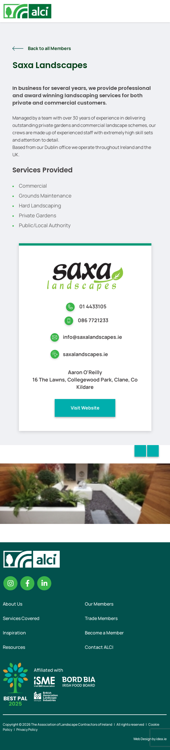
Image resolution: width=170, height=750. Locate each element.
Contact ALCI (99, 647)
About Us (12, 604)
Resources (14, 647)
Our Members (99, 604)
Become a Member (104, 633)
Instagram (10, 583)
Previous (140, 451)
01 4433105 (93, 306)
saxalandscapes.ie (85, 354)
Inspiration (14, 633)
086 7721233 (93, 320)
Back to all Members (49, 48)
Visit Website (85, 408)
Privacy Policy (26, 729)
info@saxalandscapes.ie (92, 336)
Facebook (27, 583)
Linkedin (44, 583)
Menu (161, 11)
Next (153, 451)
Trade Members (101, 618)
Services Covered (21, 618)
